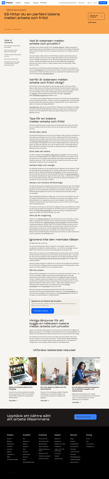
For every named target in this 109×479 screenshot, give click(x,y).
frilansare (34, 93)
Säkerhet (9, 451)
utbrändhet (67, 93)
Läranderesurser (58, 458)
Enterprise (25, 446)
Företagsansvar (90, 446)
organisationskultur (48, 73)
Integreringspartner (75, 459)
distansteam (46, 286)
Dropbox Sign (26, 454)
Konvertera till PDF (43, 458)
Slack (62, 277)
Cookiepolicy (57, 446)
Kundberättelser (74, 444)
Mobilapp (9, 441)
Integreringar (10, 444)
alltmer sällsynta (59, 47)
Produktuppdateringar (28, 462)
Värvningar (73, 454)
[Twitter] (8, 469)
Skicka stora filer (43, 438)
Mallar (8, 457)
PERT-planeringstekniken (43, 210)
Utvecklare (73, 449)
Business (25, 444)
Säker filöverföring (43, 446)
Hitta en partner (74, 462)
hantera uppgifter (72, 174)
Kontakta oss (57, 441)
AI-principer (57, 453)
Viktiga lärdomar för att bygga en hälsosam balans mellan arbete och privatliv (12, 63)
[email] (96, 29)
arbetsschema (39, 70)
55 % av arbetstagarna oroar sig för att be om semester (50, 258)
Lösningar (9, 449)
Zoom (68, 277)
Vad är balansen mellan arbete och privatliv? (12, 46)
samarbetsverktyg (64, 293)
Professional (26, 441)
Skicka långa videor (44, 441)
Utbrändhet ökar (34, 107)
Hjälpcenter (57, 438)
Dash (24, 449)
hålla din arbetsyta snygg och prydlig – (55, 222)
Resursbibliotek (74, 446)
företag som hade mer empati (39, 141)
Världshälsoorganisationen (40, 95)
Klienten (9, 438)
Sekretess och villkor (59, 444)
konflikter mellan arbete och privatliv (54, 154)
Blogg (71, 438)
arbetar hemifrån (43, 219)
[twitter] (89, 29)
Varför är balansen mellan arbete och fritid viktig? (10, 51)
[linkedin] (94, 29)
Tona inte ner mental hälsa (11, 59)
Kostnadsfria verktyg (12, 459)
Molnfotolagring (43, 444)
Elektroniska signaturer (45, 456)
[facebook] (91, 29)
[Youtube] (14, 469)
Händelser (73, 441)
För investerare (90, 444)
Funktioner (10, 446)
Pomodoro (58, 172)
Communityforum (74, 451)
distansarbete (71, 291)
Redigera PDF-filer (43, 453)
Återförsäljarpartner (75, 457)
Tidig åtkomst (10, 454)
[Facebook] (11, 469)
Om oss (88, 438)
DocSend (25, 451)
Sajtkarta (56, 456)
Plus (24, 438)
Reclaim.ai (25, 457)
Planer (24, 459)
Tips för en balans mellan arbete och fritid (12, 55)
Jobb (87, 441)
